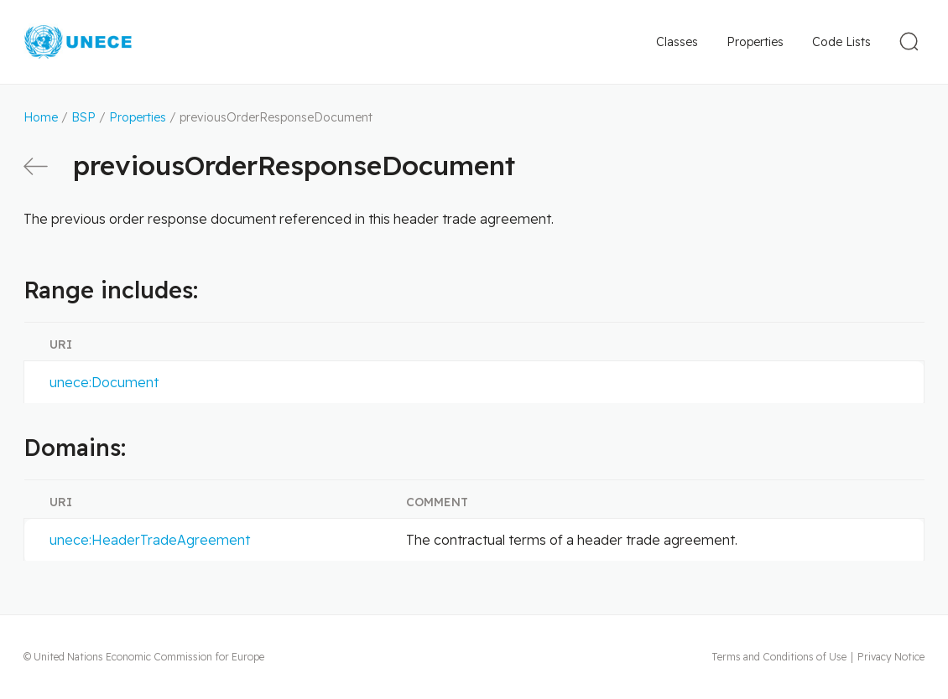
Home (40, 117)
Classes (677, 41)
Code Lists (841, 41)
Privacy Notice (891, 656)
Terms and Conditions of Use (778, 656)
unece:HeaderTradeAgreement (149, 539)
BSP (83, 117)
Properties (755, 41)
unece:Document (104, 382)
